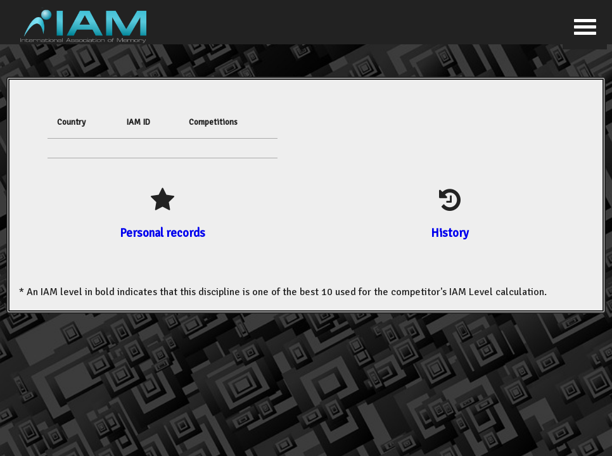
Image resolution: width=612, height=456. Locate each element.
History (450, 232)
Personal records (162, 232)
